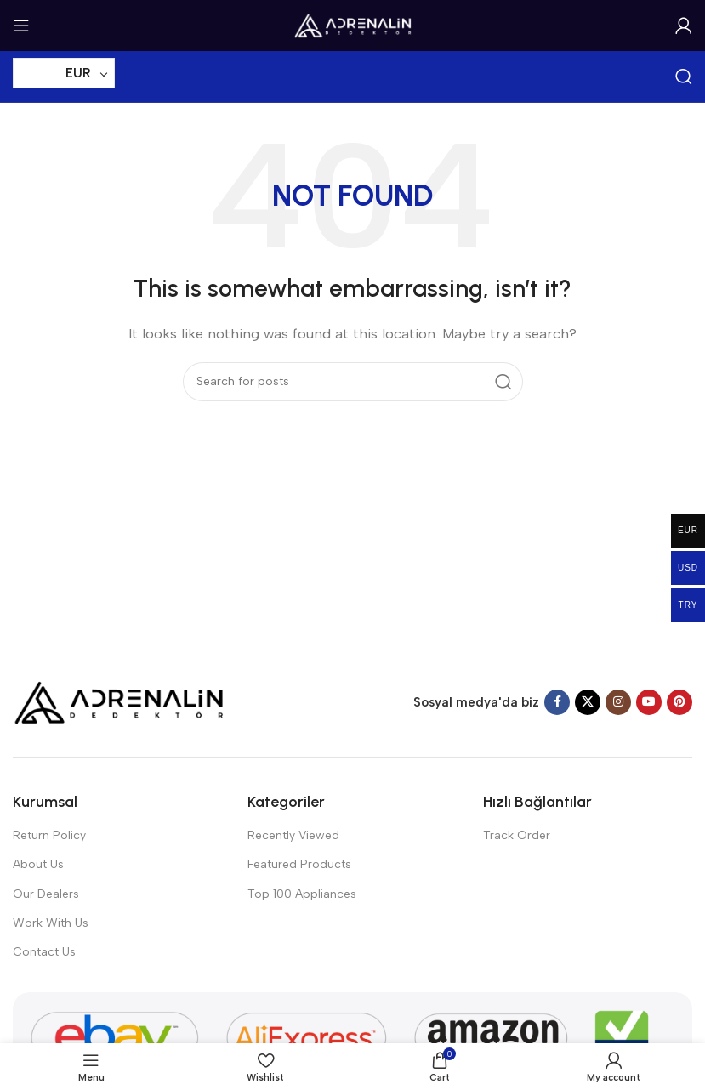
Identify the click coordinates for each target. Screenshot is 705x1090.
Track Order (516, 835)
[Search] (684, 77)
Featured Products (299, 864)
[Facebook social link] (557, 702)
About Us (38, 864)
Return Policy (49, 835)
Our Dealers (46, 894)
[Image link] (119, 701)
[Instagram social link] (618, 702)
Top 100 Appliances (301, 894)
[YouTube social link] (649, 702)
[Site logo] (352, 24)
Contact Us (44, 952)
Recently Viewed (293, 835)
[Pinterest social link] (679, 702)
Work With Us (50, 923)
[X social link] (587, 702)
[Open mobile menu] (21, 26)
